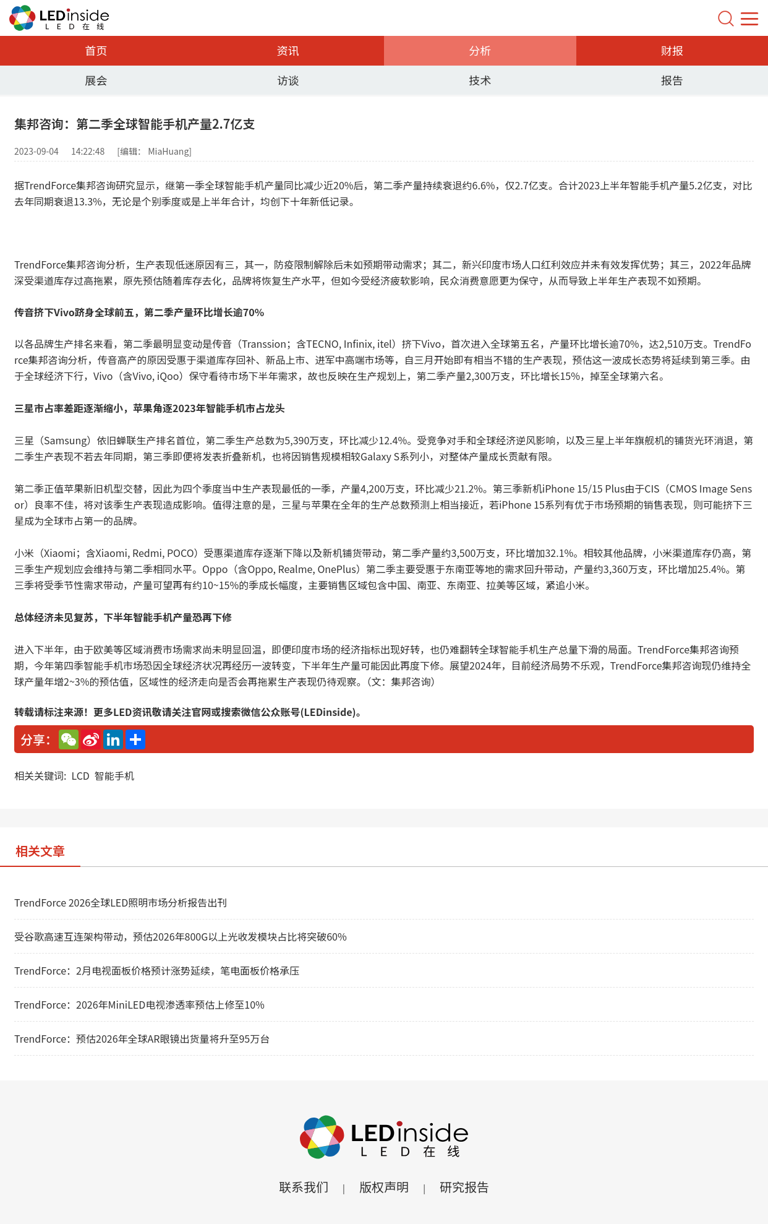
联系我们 (303, 1187)
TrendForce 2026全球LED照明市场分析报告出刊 (120, 902)
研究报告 (464, 1187)
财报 (672, 50)
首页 (96, 50)
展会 (96, 80)
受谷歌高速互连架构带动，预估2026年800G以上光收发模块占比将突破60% (180, 936)
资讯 (288, 50)
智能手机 (114, 775)
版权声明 (384, 1187)
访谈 (288, 80)
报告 (672, 80)
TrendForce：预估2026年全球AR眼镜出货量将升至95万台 (142, 1038)
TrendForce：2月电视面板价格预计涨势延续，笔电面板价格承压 (156, 970)
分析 (480, 50)
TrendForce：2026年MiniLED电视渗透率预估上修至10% (139, 1004)
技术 (480, 80)
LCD (80, 775)
